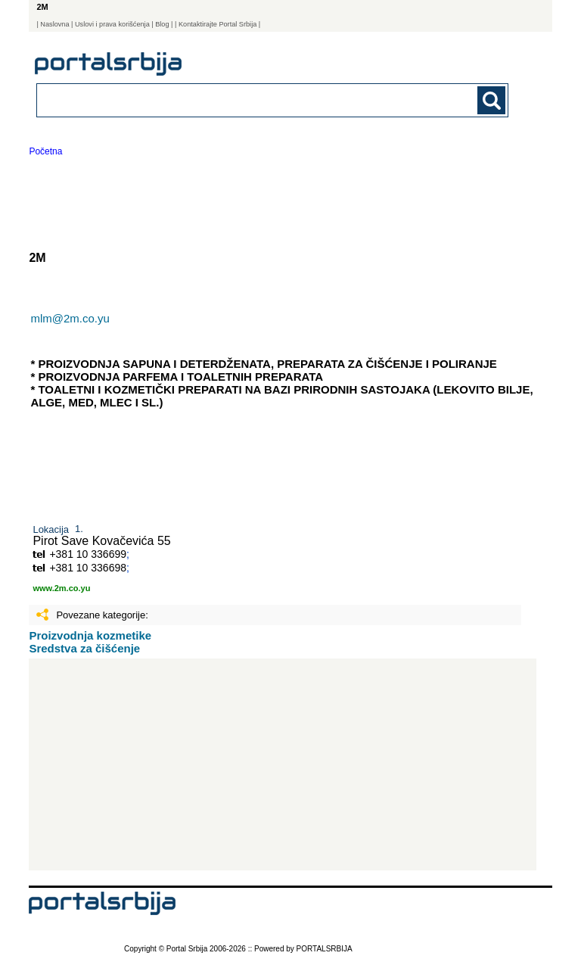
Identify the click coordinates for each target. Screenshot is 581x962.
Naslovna (54, 24)
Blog (162, 24)
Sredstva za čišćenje (84, 648)
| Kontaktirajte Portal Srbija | (217, 24)
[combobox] (227, 100)
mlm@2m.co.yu (69, 318)
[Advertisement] (282, 764)
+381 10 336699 (87, 554)
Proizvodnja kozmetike (90, 635)
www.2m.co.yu (61, 588)
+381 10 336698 (87, 568)
